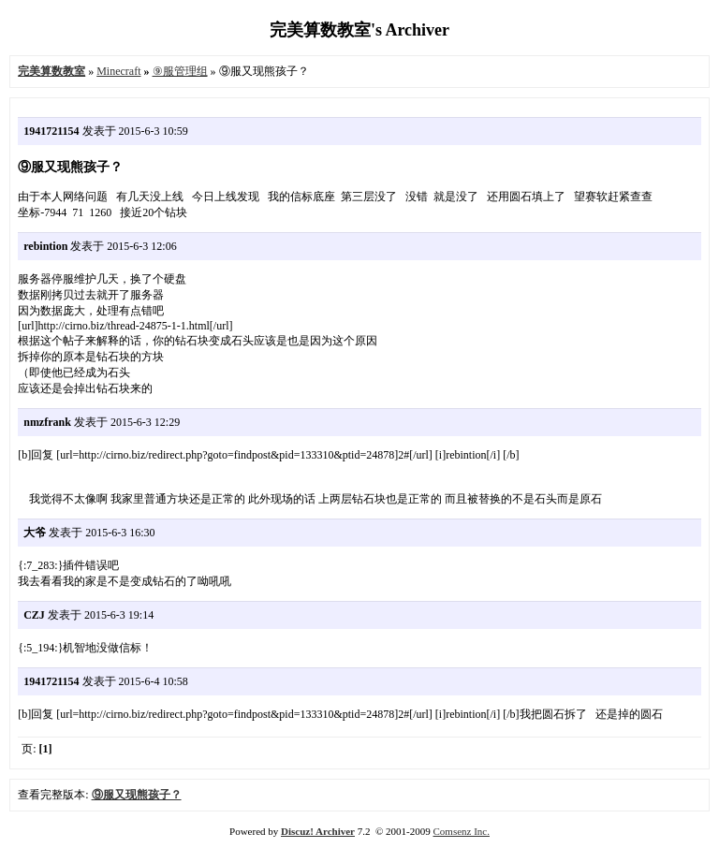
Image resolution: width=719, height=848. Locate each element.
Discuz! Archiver (318, 831)
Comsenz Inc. (461, 831)
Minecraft (118, 71)
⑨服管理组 (180, 71)
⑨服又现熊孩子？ (137, 794)
